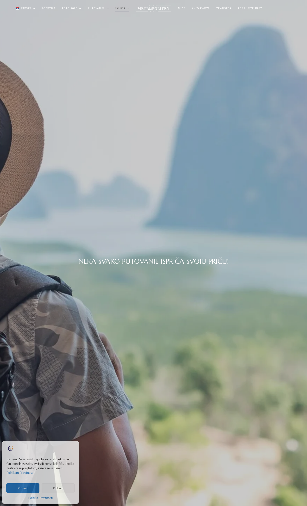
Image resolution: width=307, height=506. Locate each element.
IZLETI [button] (122, 8)
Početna (49, 8)
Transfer (223, 8)
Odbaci (58, 488)
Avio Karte (201, 8)
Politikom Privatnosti (19, 472)
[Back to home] (153, 8)
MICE (181, 8)
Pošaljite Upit (250, 8)
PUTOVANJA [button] (98, 8)
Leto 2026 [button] (71, 8)
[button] (25, 8)
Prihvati (22, 488)
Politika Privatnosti (40, 498)
